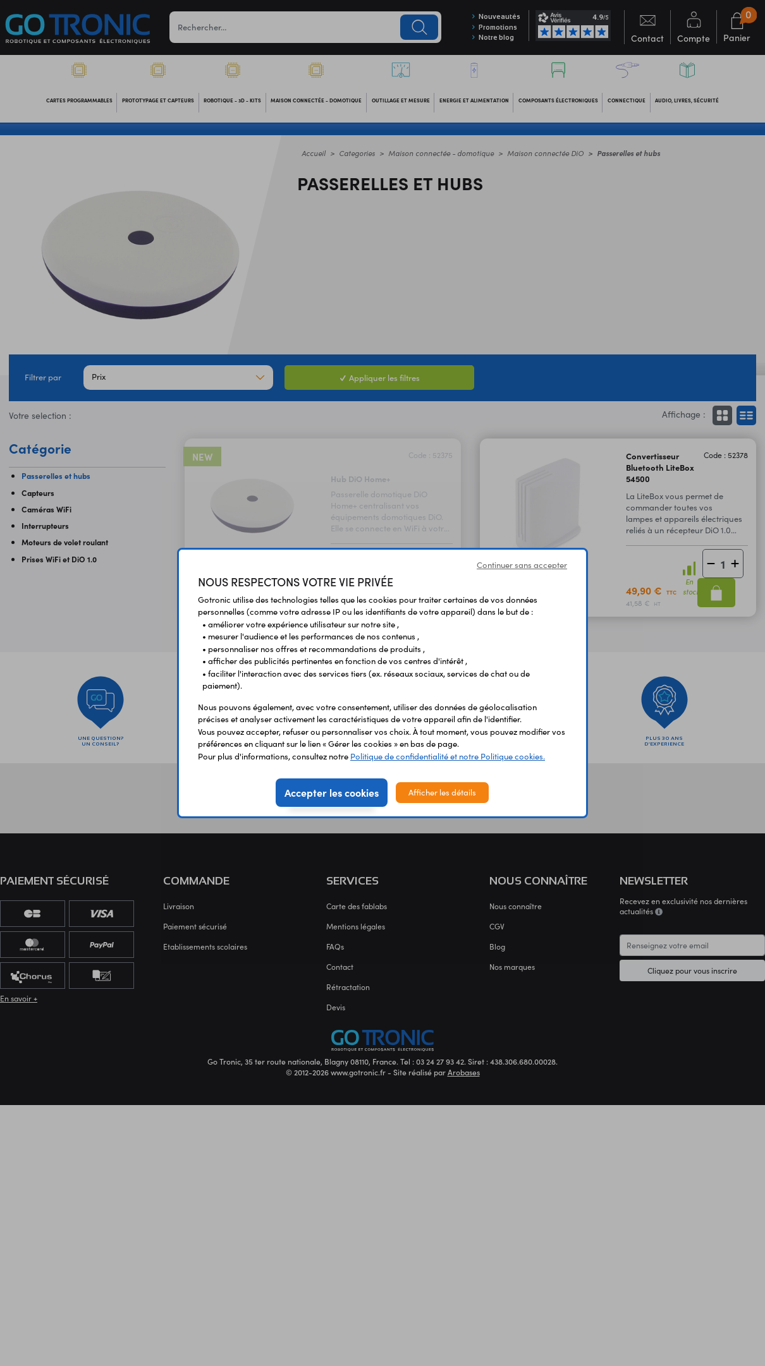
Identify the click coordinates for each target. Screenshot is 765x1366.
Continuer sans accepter (522, 565)
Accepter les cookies (332, 792)
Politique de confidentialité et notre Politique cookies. (447, 756)
